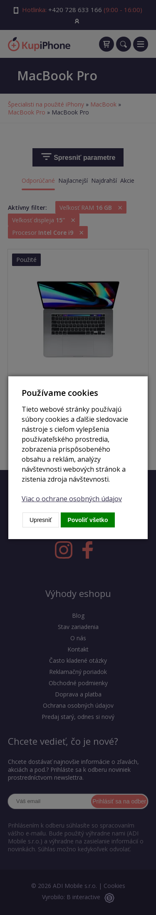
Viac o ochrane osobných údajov (72, 498)
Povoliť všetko (88, 520)
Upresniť (41, 520)
